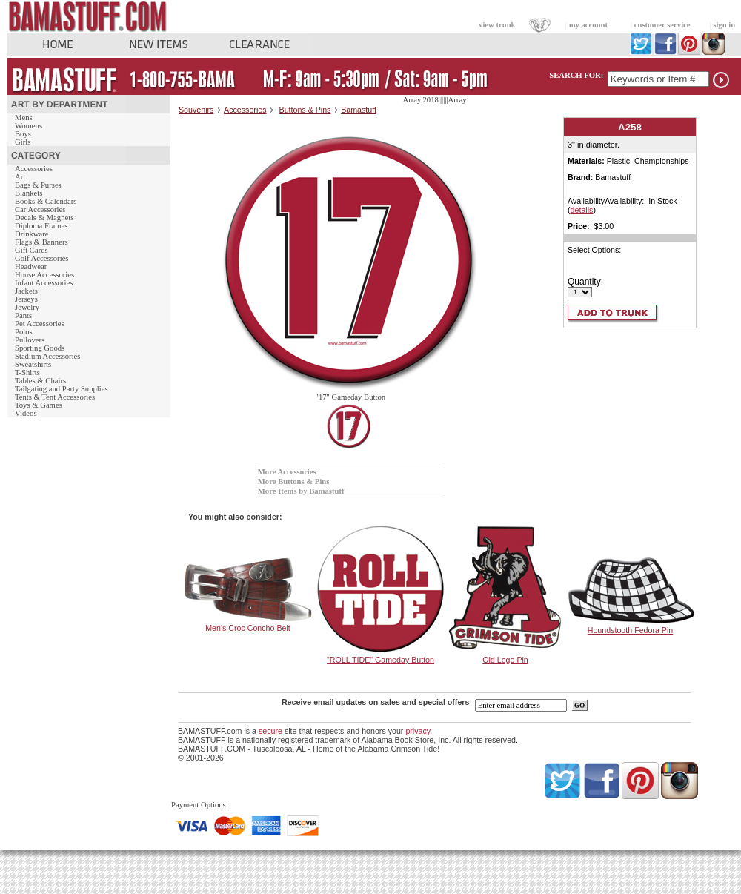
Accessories (34, 169)
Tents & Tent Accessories (55, 397)
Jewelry (27, 307)
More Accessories (287, 472)
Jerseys (26, 299)
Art (20, 177)
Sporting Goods (39, 348)
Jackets (26, 291)
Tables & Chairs (40, 381)
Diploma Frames (41, 226)
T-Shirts (27, 372)
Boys (23, 134)
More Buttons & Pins (294, 481)
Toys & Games (38, 405)
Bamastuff (358, 109)
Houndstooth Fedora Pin (631, 630)
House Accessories (44, 275)
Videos (26, 413)
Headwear (31, 266)
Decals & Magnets (44, 217)
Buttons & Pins (305, 109)
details (582, 209)
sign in (724, 25)
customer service (662, 25)
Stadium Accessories (48, 356)
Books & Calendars (45, 201)
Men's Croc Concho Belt (247, 627)
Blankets (28, 193)
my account (588, 25)
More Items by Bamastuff (301, 491)
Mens (24, 117)
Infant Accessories (44, 283)
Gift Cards (31, 250)
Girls (22, 142)
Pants (23, 315)
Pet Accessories (39, 323)
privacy (417, 730)
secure (270, 730)
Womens (28, 126)
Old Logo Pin (505, 659)
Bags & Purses (38, 185)
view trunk (497, 25)
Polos (24, 332)
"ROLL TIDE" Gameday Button (380, 659)
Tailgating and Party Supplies (61, 389)
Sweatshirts (33, 364)
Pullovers (29, 340)
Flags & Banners (41, 242)
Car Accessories (40, 209)
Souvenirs (196, 109)
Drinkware (32, 234)
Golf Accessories (42, 258)
